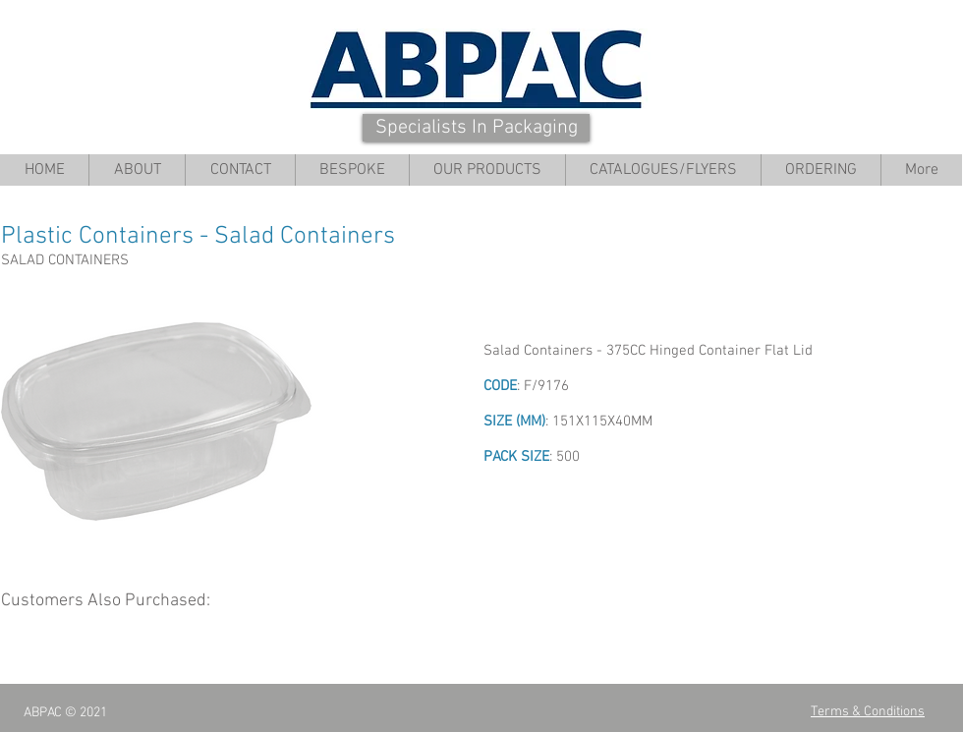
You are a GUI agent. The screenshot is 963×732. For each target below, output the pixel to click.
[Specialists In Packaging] (476, 127)
